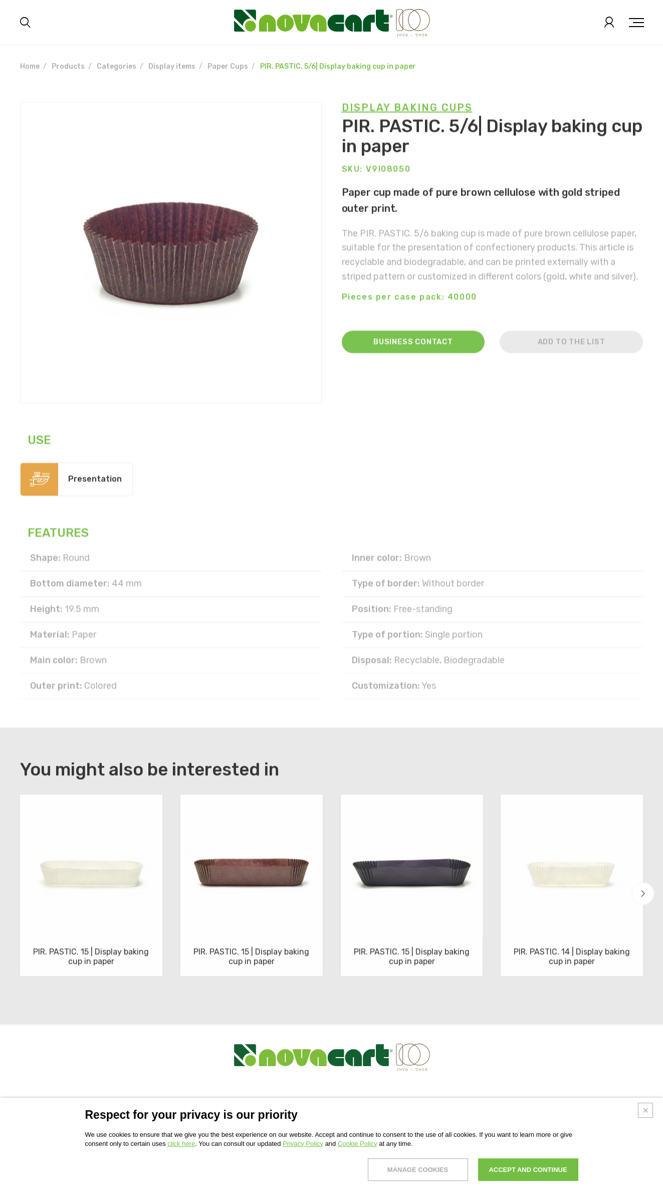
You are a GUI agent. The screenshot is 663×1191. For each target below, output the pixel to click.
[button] (643, 894)
